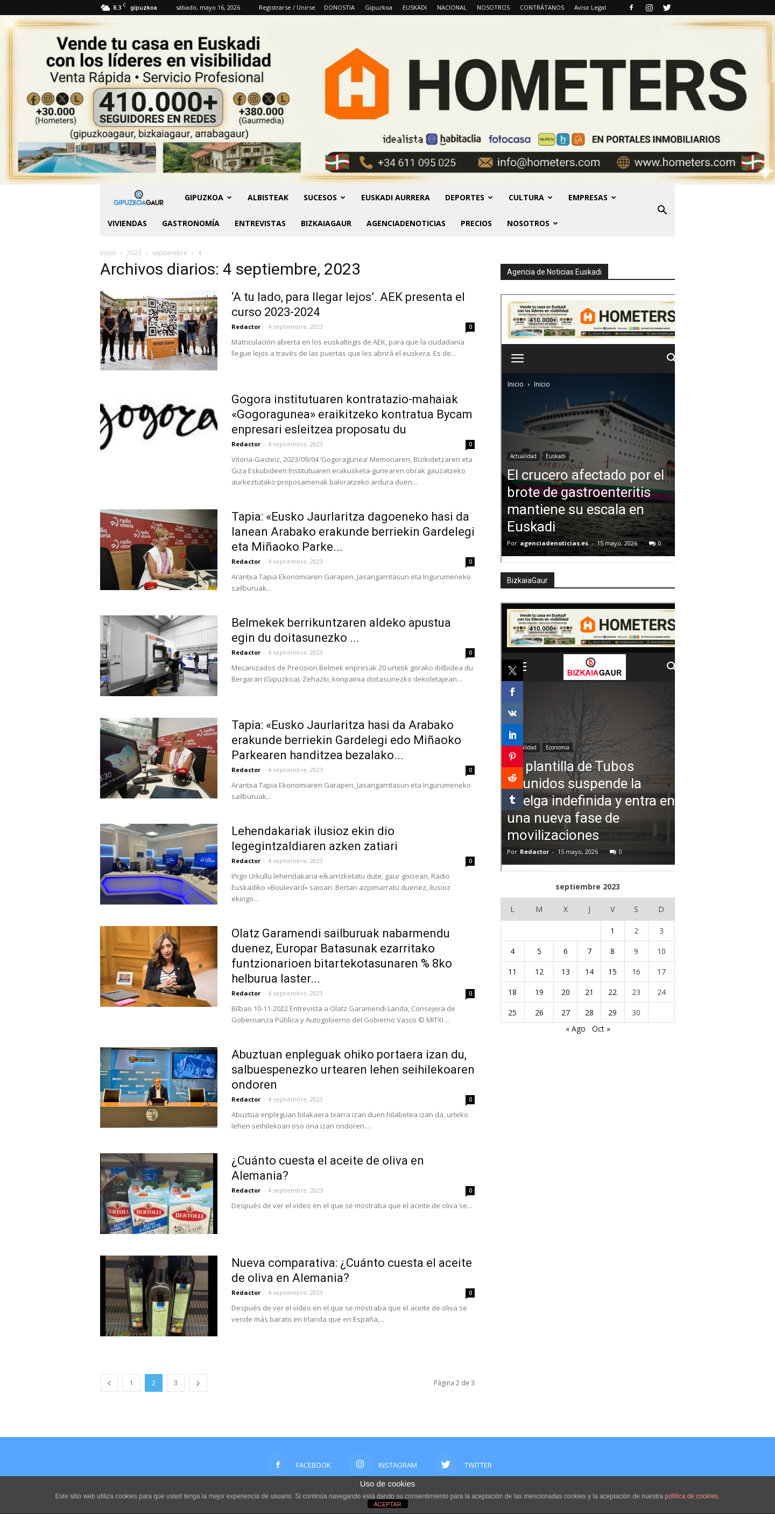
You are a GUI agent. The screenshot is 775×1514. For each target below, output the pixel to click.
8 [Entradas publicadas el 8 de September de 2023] (612, 951)
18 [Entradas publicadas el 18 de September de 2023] (512, 992)
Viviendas (127, 223)
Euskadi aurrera (395, 197)
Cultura (531, 197)
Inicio (108, 252)
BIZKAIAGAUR (326, 223)
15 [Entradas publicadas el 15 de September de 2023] (612, 971)
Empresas (592, 197)
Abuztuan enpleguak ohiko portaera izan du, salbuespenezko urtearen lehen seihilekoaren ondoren (353, 1069)
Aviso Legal (590, 7)
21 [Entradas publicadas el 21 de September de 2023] (589, 992)
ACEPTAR (387, 1504)
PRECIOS (476, 223)
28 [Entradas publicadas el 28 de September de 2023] (589, 1012)
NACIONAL (452, 7)
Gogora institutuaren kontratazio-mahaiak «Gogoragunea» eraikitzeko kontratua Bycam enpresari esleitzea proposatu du (352, 414)
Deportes (469, 197)
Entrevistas (260, 223)
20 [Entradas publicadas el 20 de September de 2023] (565, 992)
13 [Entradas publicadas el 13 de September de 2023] (565, 971)
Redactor (245, 327)
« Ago (576, 1029)
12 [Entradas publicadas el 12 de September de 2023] (539, 971)
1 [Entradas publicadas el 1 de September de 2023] (612, 931)
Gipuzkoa (378, 7)
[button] (662, 210)
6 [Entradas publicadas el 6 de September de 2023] (565, 951)
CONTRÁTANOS (542, 7)
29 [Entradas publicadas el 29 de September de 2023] (612, 1012)
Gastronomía (191, 223)
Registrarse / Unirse (287, 7)
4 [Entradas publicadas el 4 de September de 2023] (512, 951)
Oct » (601, 1029)
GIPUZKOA (208, 197)
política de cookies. (692, 1496)
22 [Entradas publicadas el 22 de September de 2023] (612, 992)
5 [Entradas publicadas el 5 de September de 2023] (539, 951)
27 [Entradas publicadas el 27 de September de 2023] (565, 1012)
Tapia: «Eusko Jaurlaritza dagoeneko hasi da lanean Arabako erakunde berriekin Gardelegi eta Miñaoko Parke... (353, 531)
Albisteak (268, 197)
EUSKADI (415, 7)
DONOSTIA (339, 7)
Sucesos (325, 197)
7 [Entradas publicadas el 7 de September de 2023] (589, 951)
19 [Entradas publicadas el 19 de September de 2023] (539, 992)
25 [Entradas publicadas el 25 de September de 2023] (512, 1012)
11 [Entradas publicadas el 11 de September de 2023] (512, 971)
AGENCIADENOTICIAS (406, 223)
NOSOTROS (493, 7)
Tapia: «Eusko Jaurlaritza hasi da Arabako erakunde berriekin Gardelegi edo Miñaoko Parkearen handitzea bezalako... (346, 740)
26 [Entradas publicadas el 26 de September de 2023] (539, 1012)
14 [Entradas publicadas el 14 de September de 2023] (589, 971)
